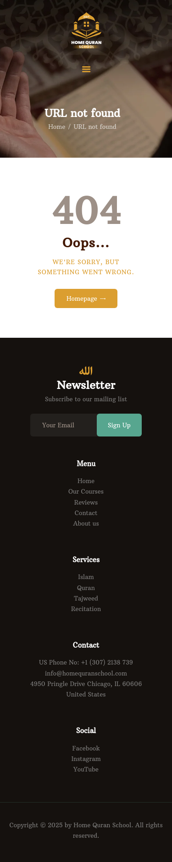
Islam (86, 576)
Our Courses (86, 491)
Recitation (86, 608)
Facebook (86, 748)
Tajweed (86, 598)
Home (56, 126)
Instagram (85, 758)
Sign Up (119, 425)
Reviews (86, 502)
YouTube (86, 769)
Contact (86, 512)
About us (86, 523)
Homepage (82, 298)
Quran (86, 587)
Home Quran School (102, 825)
